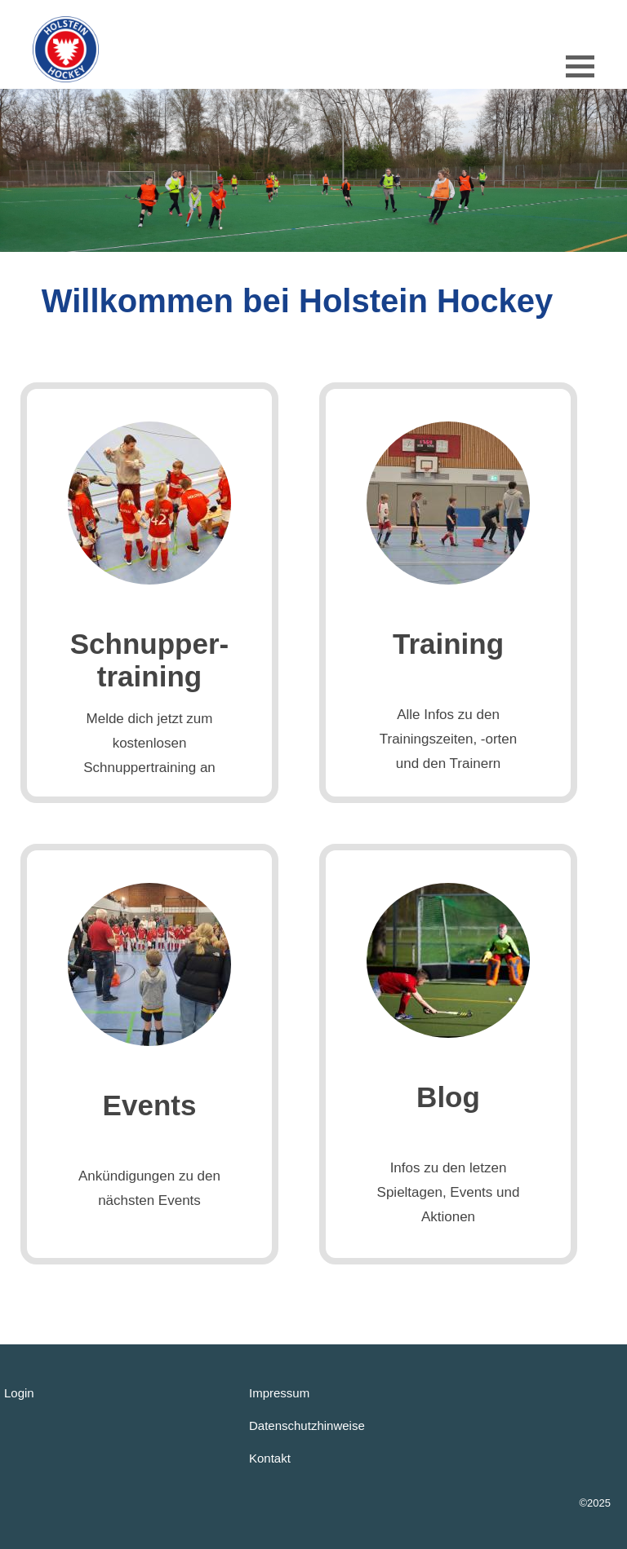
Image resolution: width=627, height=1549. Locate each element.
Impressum (279, 1393)
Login (19, 1393)
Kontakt (270, 1458)
